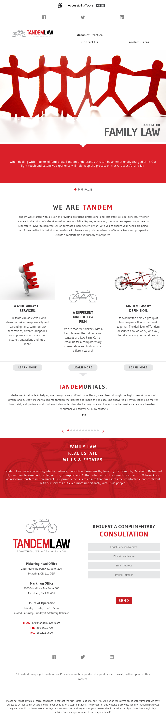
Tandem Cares (138, 42)
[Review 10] (95, 430)
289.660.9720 (44, 627)
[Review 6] (83, 430)
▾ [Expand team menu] (147, 36)
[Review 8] (89, 430)
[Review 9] (92, 430)
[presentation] (118, 587)
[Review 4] (77, 430)
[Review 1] (68, 430)
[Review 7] (86, 430)
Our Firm (136, 36)
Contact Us (89, 42)
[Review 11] (98, 430)
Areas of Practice (90, 35)
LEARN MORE (27, 367)
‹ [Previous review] (63, 430)
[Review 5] (80, 430)
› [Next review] (103, 430)
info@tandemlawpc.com (46, 623)
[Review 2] (71, 430)
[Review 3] (74, 430)
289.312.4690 (45, 632)
